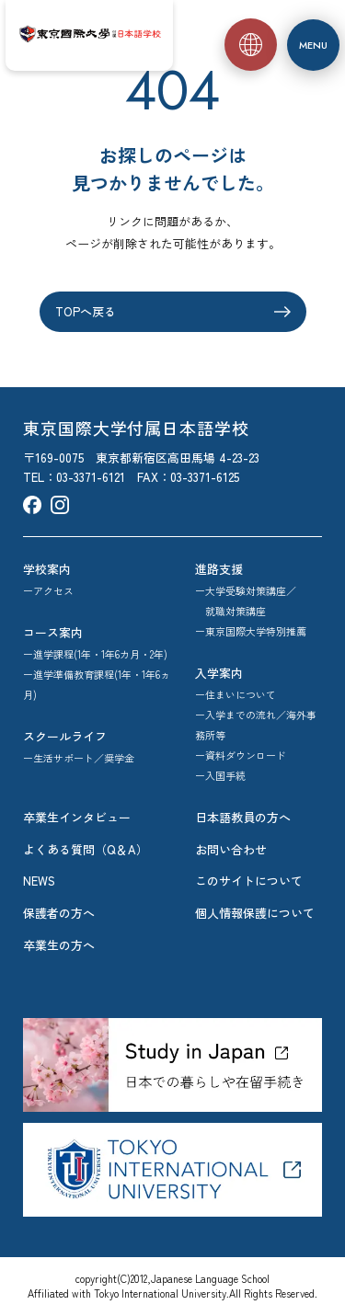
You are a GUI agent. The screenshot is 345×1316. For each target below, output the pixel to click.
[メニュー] (313, 45)
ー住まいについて (235, 694)
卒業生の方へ (59, 945)
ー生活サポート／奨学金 (78, 757)
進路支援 (219, 569)
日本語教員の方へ (243, 817)
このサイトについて (249, 880)
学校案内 (47, 569)
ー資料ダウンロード (240, 755)
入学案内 (219, 672)
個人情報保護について (255, 912)
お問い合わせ (231, 849)
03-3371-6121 (90, 477)
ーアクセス (48, 590)
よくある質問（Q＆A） (85, 849)
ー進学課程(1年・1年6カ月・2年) (95, 654)
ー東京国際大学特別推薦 (250, 631)
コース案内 (53, 632)
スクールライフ (65, 736)
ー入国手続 (220, 775)
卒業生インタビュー (77, 817)
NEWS (39, 880)
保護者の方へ (59, 912)
